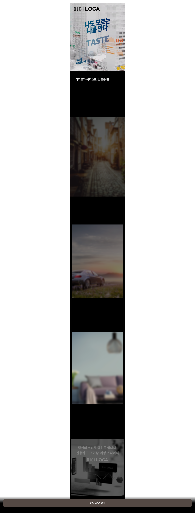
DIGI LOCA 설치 (97, 503)
